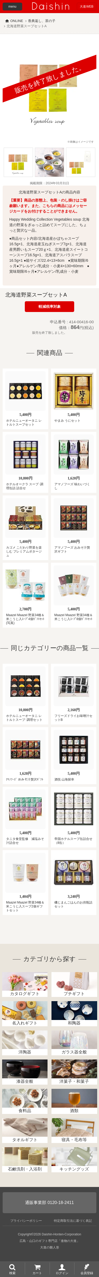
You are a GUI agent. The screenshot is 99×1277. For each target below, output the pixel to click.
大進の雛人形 (49, 1247)
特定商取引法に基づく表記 (73, 1221)
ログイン (62, 1272)
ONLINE (16, 21)
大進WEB (86, 6)
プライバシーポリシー (26, 1221)
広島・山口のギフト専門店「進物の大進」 (50, 1241)
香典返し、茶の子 (41, 21)
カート (37, 1272)
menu (12, 6)
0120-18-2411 (61, 1202)
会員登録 (87, 1272)
